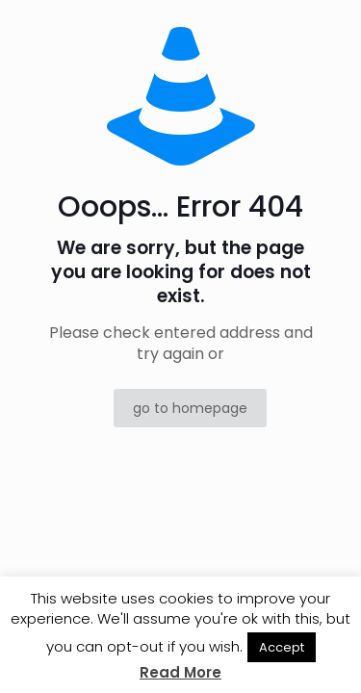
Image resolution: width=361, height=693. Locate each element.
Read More (180, 672)
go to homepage (190, 408)
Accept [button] (281, 647)
